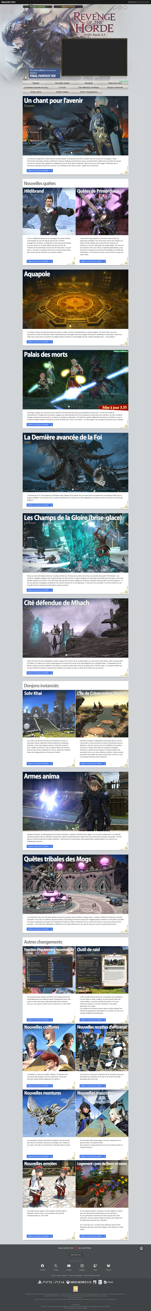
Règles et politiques (62, 1275)
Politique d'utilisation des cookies (92, 1275)
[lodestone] (75, 1248)
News (56, 1270)
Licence (53, 1275)
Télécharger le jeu (75, 1255)
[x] (120, 7)
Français (132, 2)
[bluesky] (125, 7)
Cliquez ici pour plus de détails (38, 170)
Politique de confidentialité (75, 1275)
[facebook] (114, 7)
